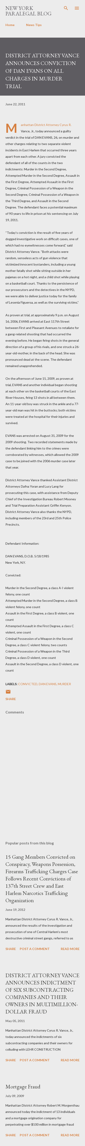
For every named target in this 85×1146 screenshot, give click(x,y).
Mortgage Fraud (22, 1086)
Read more (70, 949)
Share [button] (10, 699)
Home (10, 25)
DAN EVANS (47, 684)
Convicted (27, 684)
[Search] (66, 8)
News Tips (34, 25)
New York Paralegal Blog (28, 11)
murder (64, 684)
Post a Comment (35, 949)
